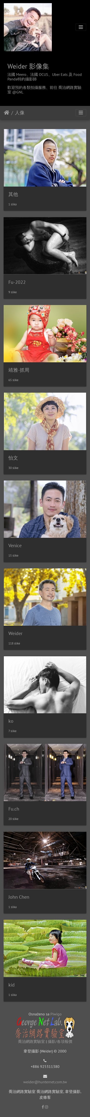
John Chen (18, 897)
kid (11, 985)
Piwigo (56, 1014)
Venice (15, 545)
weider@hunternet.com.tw (45, 1081)
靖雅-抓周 (18, 370)
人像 (19, 113)
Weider (15, 633)
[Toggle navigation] (81, 27)
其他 (13, 194)
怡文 (13, 458)
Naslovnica (6, 112)
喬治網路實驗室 (31, 1041)
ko (10, 721)
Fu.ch (13, 809)
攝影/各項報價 (60, 1041)
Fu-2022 (17, 282)
